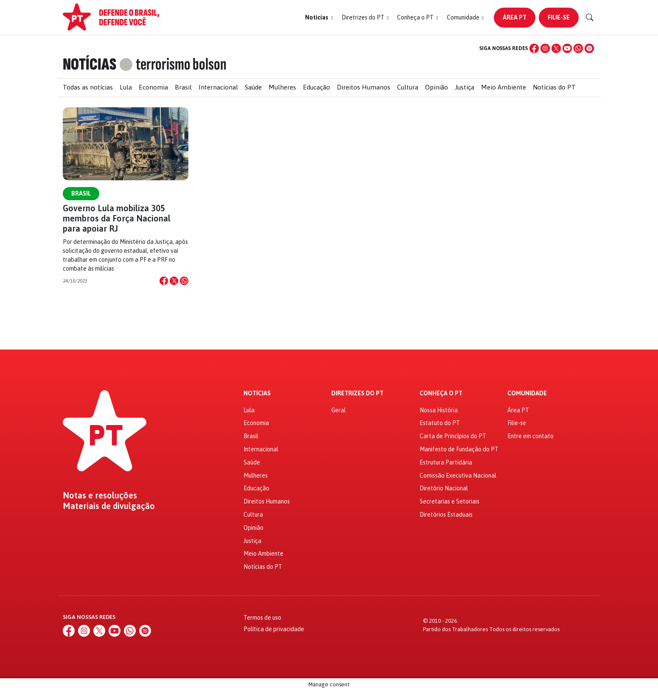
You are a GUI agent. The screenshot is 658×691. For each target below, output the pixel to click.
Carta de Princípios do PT (453, 436)
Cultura (407, 87)
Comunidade (527, 393)
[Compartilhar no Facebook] (164, 281)
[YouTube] (567, 48)
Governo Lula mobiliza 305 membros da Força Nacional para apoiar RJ (117, 218)
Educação (316, 87)
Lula (126, 87)
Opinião (436, 87)
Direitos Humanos (363, 87)
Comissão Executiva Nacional (458, 475)
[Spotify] (589, 48)
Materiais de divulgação (109, 506)
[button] (319, 17)
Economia (153, 87)
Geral (338, 410)
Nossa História (439, 410)
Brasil (183, 87)
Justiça (464, 87)
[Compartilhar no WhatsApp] (184, 281)
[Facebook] (534, 48)
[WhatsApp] (578, 48)
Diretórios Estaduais (446, 514)
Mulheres (282, 87)
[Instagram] (545, 48)
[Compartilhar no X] (174, 281)
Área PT (514, 17)
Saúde (253, 87)
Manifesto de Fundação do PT (459, 449)
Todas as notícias (88, 87)
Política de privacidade (274, 629)
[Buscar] (589, 17)
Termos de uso (262, 617)
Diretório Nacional (444, 488)
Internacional (218, 87)
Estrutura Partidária (446, 462)
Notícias (257, 393)
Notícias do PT (554, 87)
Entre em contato (530, 436)
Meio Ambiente (503, 87)
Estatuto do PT (440, 423)
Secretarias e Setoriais (449, 501)
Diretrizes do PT (357, 393)
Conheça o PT (441, 393)
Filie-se (559, 17)
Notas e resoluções (100, 495)
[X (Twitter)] (556, 48)
